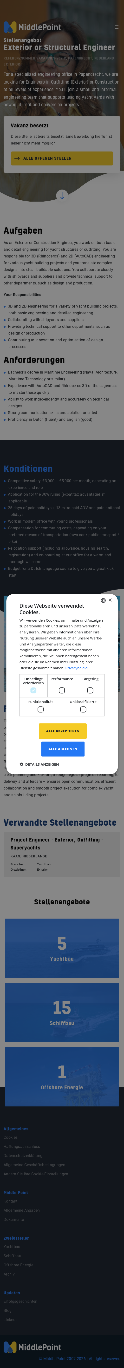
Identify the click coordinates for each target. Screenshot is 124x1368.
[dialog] (62, 684)
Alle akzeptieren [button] (63, 731)
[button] (39, 764)
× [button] (110, 600)
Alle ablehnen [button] (62, 749)
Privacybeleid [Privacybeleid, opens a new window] (76, 667)
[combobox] (103, 600)
